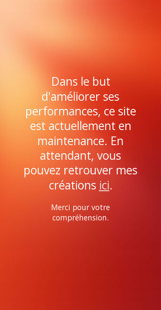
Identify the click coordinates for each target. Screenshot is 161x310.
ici (104, 185)
